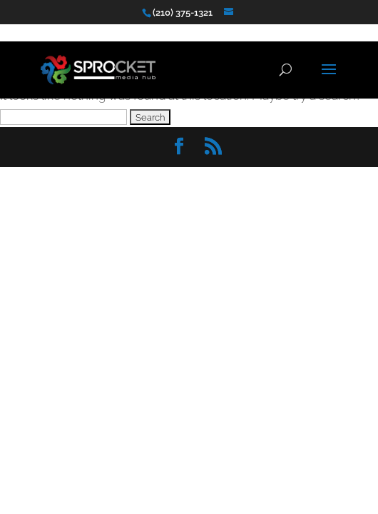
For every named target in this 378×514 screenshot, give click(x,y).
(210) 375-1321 (183, 12)
